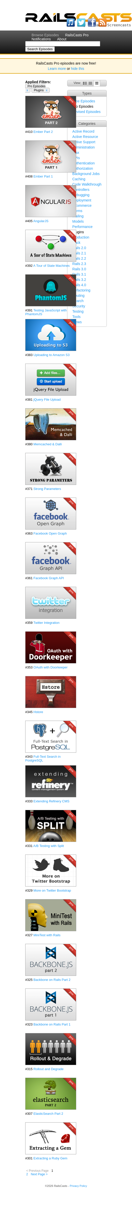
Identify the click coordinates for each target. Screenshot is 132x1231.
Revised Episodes (86, 112)
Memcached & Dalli (48, 444)
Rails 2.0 (79, 248)
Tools (76, 317)
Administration (83, 147)
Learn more (57, 69)
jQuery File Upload (47, 399)
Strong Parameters (47, 489)
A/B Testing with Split (48, 846)
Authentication (83, 163)
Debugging (81, 195)
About (61, 39)
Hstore (38, 712)
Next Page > (39, 1174)
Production (80, 237)
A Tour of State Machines (51, 266)
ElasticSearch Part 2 (48, 1114)
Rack (76, 243)
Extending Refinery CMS (51, 801)
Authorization (82, 168)
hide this (77, 69)
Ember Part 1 (43, 176)
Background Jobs (86, 174)
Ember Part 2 (43, 132)
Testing (78, 311)
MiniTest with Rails (47, 935)
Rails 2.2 (79, 258)
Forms (77, 211)
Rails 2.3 (79, 264)
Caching (78, 179)
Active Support (83, 142)
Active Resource (85, 137)
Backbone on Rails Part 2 (52, 980)
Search (78, 301)
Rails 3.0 (79, 269)
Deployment (81, 200)
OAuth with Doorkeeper (51, 667)
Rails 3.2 (79, 280)
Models (78, 221)
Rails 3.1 (79, 274)
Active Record (83, 131)
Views (77, 322)
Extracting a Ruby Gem (50, 1158)
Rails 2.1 (79, 253)
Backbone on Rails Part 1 (52, 1024)
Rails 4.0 (79, 285)
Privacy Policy (78, 1185)
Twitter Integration (46, 623)
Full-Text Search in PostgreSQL (43, 758)
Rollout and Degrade (49, 1069)
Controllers (81, 190)
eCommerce (82, 205)
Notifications (41, 39)
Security (78, 306)
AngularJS (40, 221)
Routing (78, 296)
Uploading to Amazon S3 (52, 355)
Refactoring (81, 290)
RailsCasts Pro (77, 35)
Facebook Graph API (49, 578)
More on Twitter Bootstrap (52, 890)
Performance (82, 227)
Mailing (78, 216)
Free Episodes (83, 101)
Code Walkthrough (86, 184)
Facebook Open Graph (50, 533)
